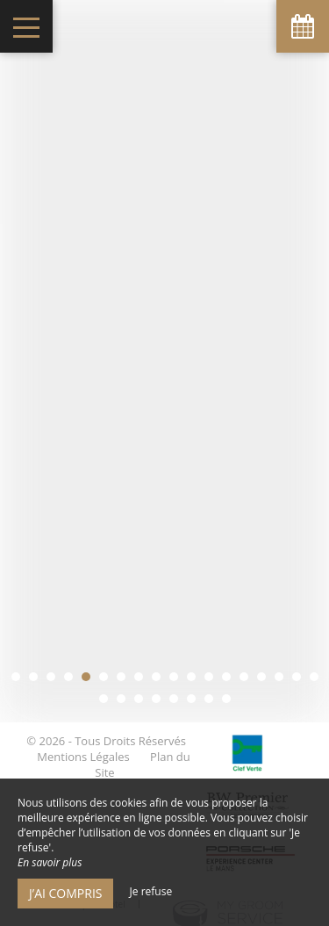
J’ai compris (65, 893)
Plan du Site (142, 742)
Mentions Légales (83, 735)
